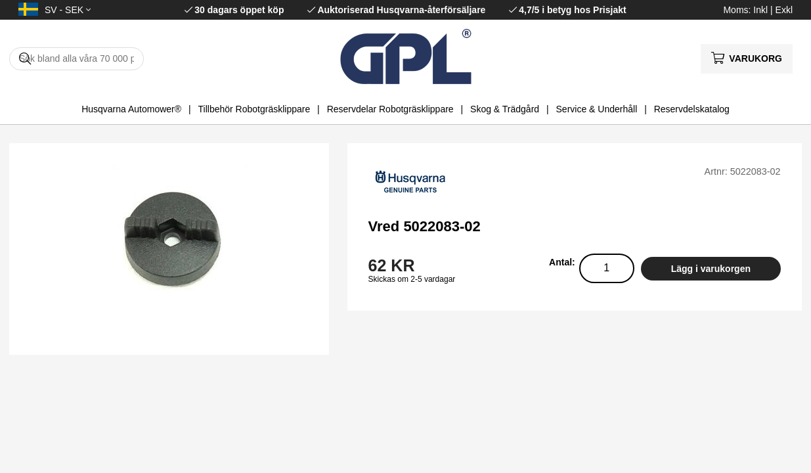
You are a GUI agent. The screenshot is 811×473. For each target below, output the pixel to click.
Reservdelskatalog (692, 109)
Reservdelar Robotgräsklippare (390, 109)
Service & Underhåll (597, 109)
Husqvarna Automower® (131, 109)
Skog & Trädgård (504, 109)
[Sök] (76, 58)
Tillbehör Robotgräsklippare (254, 109)
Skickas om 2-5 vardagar (412, 279)
